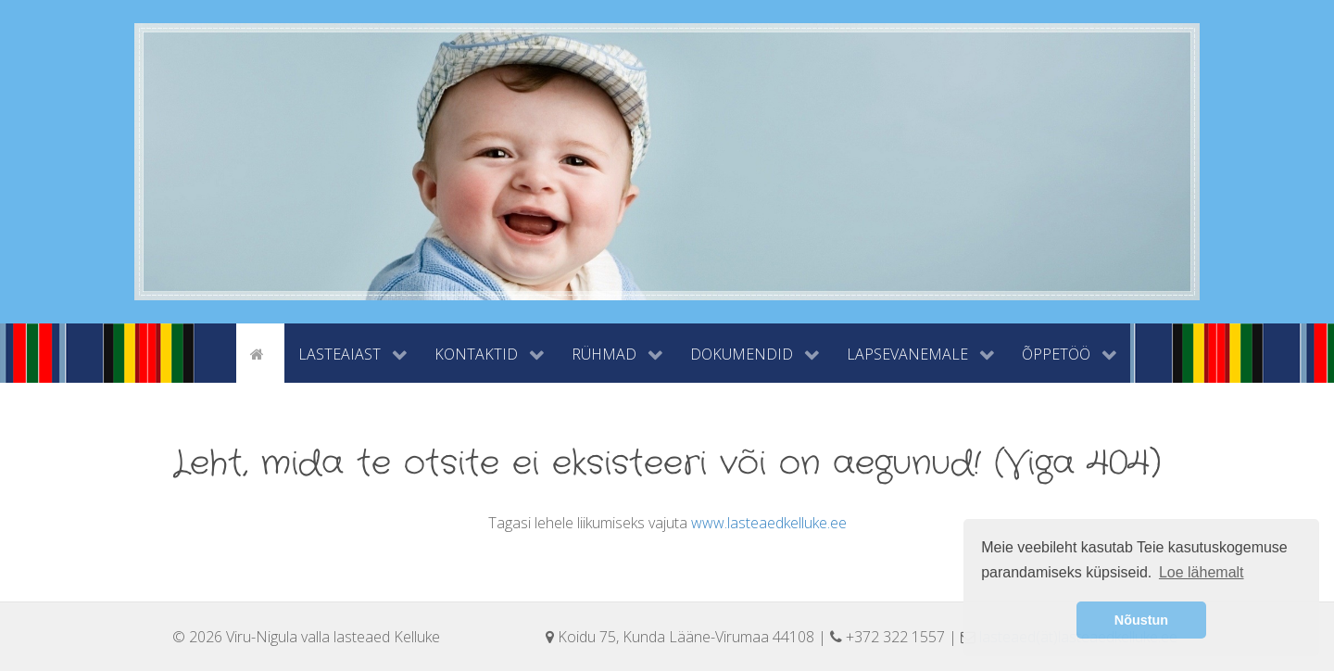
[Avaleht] (260, 352)
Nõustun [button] (1141, 620)
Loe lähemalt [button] (1201, 572)
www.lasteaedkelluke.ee (769, 523)
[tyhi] (220, 352)
